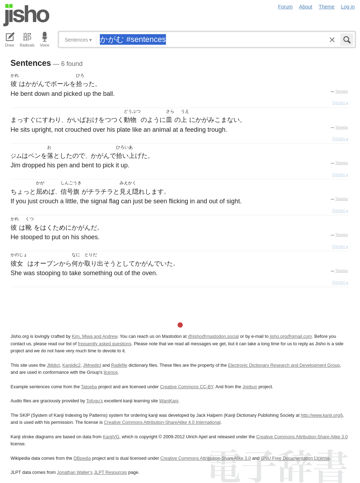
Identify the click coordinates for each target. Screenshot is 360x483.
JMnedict (92, 365)
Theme (327, 7)
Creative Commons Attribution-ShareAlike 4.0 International (162, 422)
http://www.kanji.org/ (321, 415)
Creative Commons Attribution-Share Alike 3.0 (302, 436)
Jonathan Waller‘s (74, 472)
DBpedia (82, 458)
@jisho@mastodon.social (213, 336)
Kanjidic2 (71, 365)
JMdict (53, 365)
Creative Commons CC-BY (186, 386)
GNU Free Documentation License (295, 458)
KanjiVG (111, 436)
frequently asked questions (104, 343)
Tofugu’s (94, 400)
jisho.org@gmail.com (291, 336)
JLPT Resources (110, 472)
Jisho (26, 15)
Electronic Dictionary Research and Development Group (284, 365)
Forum (285, 7)
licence (111, 372)
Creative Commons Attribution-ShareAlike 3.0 (205, 458)
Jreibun (250, 386)
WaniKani (168, 400)
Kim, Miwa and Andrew (94, 336)
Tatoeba (341, 91)
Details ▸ (340, 102)
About (306, 7)
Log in (348, 7)
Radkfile (119, 365)
